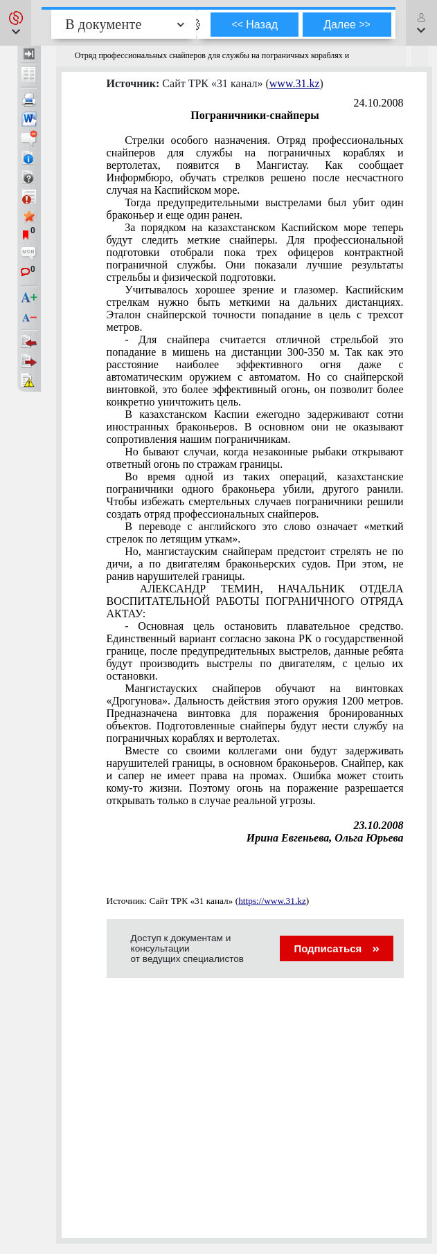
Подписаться (336, 948)
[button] (15, 23)
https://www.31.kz (272, 901)
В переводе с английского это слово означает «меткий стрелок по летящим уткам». (255, 532)
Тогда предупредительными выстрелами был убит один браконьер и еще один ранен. (255, 209)
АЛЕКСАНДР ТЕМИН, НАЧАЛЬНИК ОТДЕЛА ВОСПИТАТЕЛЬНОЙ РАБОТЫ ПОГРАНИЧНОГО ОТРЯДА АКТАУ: (255, 601)
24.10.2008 (379, 103)
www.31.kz (294, 83)
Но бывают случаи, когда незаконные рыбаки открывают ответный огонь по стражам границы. (255, 458)
